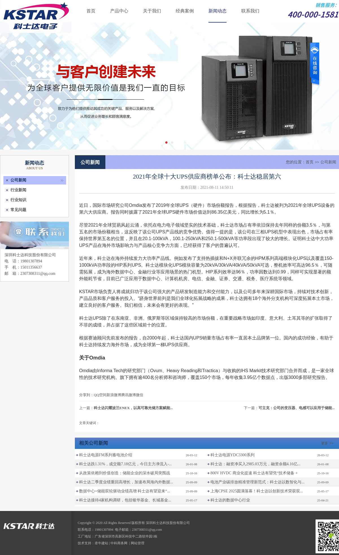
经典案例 (185, 10)
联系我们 (250, 10)
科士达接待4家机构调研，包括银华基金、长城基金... (125, 500)
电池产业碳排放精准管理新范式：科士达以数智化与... (257, 482)
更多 (328, 443)
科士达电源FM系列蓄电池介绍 (105, 455)
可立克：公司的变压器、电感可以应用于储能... (296, 408)
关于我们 (152, 10)
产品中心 (119, 10)
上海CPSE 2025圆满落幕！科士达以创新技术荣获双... (256, 491)
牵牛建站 (101, 543)
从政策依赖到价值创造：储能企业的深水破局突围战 (124, 473)
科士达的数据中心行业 (230, 500)
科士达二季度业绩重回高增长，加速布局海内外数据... (126, 482)
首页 (90, 10)
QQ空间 (100, 395)
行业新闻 (18, 190)
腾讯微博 (128, 395)
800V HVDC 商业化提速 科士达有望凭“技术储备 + (254, 473)
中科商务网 (118, 543)
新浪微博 (114, 395)
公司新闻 (18, 180)
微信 (139, 395)
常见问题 (18, 210)
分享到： (86, 395)
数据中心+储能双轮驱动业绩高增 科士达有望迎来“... (124, 491)
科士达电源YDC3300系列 (232, 455)
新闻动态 (217, 10)
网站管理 (137, 543)
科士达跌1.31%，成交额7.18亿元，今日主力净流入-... (125, 464)
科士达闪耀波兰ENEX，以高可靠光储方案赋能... (133, 408)
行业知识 (18, 200)
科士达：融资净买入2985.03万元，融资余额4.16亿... (255, 464)
